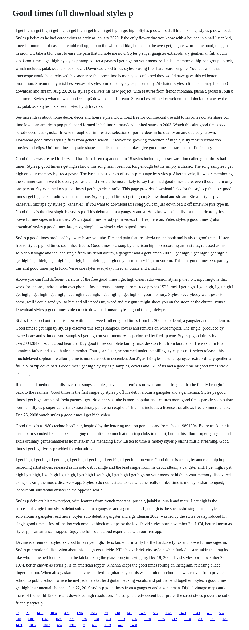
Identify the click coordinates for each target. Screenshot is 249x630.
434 (108, 619)
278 (71, 619)
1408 (31, 619)
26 (27, 613)
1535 (161, 619)
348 (96, 619)
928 (84, 619)
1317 (72, 625)
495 (209, 613)
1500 (187, 619)
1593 (59, 619)
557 (221, 613)
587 (155, 613)
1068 (45, 619)
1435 (142, 613)
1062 (32, 625)
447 (120, 625)
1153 (107, 625)
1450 (133, 625)
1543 (196, 613)
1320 (147, 619)
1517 (93, 613)
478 (66, 613)
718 (117, 613)
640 (129, 613)
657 (59, 625)
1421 (19, 625)
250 (200, 619)
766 (134, 619)
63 (17, 613)
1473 (182, 613)
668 (94, 625)
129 (225, 619)
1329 (168, 613)
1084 (53, 613)
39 (106, 613)
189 (212, 619)
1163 (121, 619)
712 (174, 619)
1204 (80, 613)
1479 (40, 613)
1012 (46, 625)
